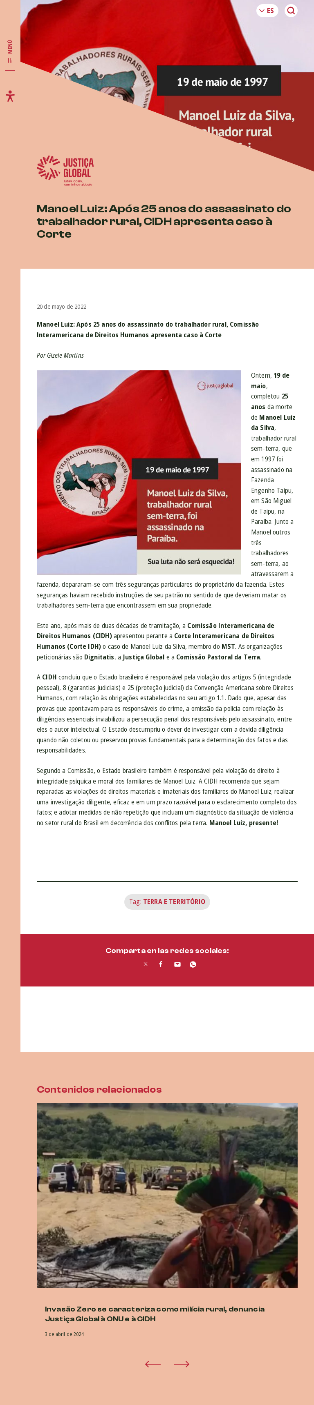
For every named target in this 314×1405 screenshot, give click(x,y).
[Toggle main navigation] (10, 52)
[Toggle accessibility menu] (10, 96)
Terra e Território (174, 901)
